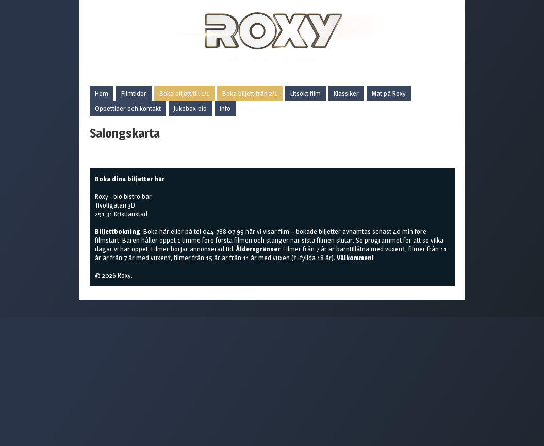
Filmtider (133, 93)
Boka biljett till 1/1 (184, 93)
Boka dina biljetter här (129, 179)
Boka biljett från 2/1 (249, 93)
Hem (101, 93)
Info (225, 108)
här (164, 231)
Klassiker (346, 93)
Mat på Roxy (389, 93)
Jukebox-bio (190, 108)
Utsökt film (305, 93)
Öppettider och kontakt (128, 108)
